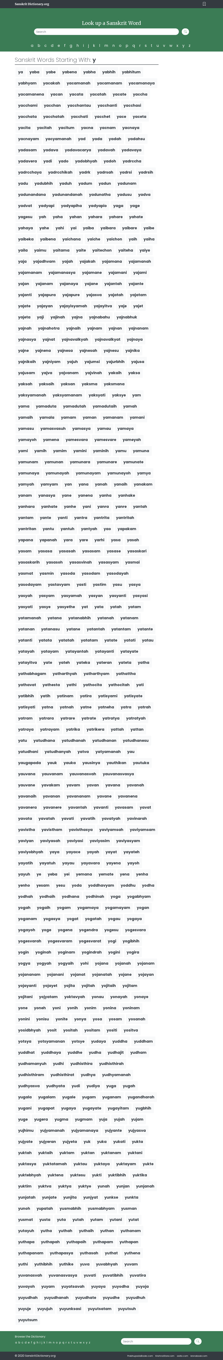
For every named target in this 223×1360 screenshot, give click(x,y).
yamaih (25, 417)
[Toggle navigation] (204, 4)
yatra (126, 707)
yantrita (101, 517)
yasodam (91, 573)
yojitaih (108, 985)
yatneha (106, 707)
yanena (85, 495)
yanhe (70, 506)
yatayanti (104, 651)
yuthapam (103, 1241)
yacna (87, 127)
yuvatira (138, 1275)
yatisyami (107, 695)
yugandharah (141, 1097)
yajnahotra (49, 328)
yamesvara (77, 439)
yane (66, 495)
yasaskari (137, 551)
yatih (45, 695)
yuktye (84, 1186)
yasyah (25, 595)
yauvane (26, 785)
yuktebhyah (29, 1175)
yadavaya (131, 150)
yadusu (124, 194)
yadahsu (136, 138)
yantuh (67, 528)
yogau (114, 918)
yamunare (107, 461)
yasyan (96, 595)
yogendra (88, 929)
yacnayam (28, 138)
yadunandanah (67, 194)
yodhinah (95, 896)
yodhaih (47, 896)
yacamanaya (142, 83)
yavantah (77, 807)
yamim (60, 450)
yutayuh (26, 1230)
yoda (77, 885)
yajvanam (69, 372)
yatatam (89, 640)
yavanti (101, 807)
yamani (137, 417)
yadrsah (105, 172)
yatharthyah (65, 673)
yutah (78, 1219)
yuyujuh (45, 1308)
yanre (121, 506)
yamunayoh (119, 473)
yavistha (26, 829)
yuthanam (131, 1230)
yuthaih (86, 1230)
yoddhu (128, 885)
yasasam (91, 551)
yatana (55, 617)
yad (82, 138)
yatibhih (26, 695)
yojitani (25, 996)
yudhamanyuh (32, 1063)
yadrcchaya (30, 172)
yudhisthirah (111, 1063)
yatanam (129, 617)
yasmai (132, 562)
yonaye (141, 996)
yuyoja (142, 1286)
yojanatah (102, 974)
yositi (112, 1030)
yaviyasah (50, 840)
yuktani (135, 1152)
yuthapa (26, 1241)
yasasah (67, 551)
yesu (60, 885)
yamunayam (88, 473)
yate (47, 662)
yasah (133, 539)
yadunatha (100, 194)
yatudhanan (104, 740)
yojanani (55, 974)
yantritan (27, 528)
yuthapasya (61, 1253)
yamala (46, 417)
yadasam (27, 150)
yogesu (111, 929)
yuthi (23, 1264)
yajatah (115, 294)
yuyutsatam (100, 1308)
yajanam (44, 283)
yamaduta (46, 406)
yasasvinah (80, 562)
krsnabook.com (199, 1355)
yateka (83, 662)
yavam (73, 785)
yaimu (40, 250)
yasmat (25, 573)
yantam (25, 517)
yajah (67, 261)
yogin (23, 952)
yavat (145, 807)
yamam (68, 417)
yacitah (44, 127)
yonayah (118, 996)
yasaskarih (29, 562)
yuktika (140, 1175)
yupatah (45, 1208)
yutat (133, 1219)
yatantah (96, 629)
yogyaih (66, 963)
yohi (84, 963)
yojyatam (48, 996)
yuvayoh (26, 1286)
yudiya (93, 1085)
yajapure (71, 294)
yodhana (70, 896)
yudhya (88, 1074)
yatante (145, 629)
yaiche (93, 239)
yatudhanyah (58, 751)
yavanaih (27, 796)
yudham (138, 1052)
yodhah (25, 896)
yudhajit (116, 1052)
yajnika (132, 350)
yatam (134, 606)
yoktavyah (74, 996)
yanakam (143, 484)
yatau (147, 640)
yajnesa (65, 350)
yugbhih (143, 1108)
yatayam (50, 651)
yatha (143, 662)
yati (140, 684)
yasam (25, 551)
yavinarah (137, 818)
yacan (57, 94)
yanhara (26, 506)
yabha (89, 72)
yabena (69, 72)
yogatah (93, 918)
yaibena (48, 239)
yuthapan (129, 1241)
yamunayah (57, 473)
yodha (148, 885)
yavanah (135, 785)
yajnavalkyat (107, 339)
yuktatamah (55, 1163)
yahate (136, 216)
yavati (67, 818)
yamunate (133, 461)
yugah (129, 1085)
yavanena (127, 796)
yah (42, 216)
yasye (45, 606)
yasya (135, 584)
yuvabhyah (107, 1264)
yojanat (77, 974)
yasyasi (140, 595)
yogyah (44, 963)
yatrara (46, 718)
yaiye (145, 250)
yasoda (67, 573)
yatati (130, 640)
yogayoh (26, 929)
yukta (137, 1141)
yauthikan (116, 762)
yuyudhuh (135, 1297)
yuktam (66, 1152)
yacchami (27, 105)
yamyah (26, 484)
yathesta (51, 684)
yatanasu (50, 629)
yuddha (119, 1041)
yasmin (47, 573)
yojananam (29, 974)
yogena (65, 929)
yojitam (129, 985)
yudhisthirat (62, 1074)
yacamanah (78, 83)
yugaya (68, 1108)
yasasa (45, 551)
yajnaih (73, 328)
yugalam (47, 1097)
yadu (23, 183)
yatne (85, 707)
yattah (117, 729)
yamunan (54, 461)
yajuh (72, 361)
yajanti (25, 294)
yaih (133, 239)
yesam (42, 885)
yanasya (46, 495)
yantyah (89, 528)
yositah (70, 1030)
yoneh (40, 1007)
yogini (114, 952)
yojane (125, 974)
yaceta (139, 116)
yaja (22, 261)
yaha (58, 216)
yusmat (25, 1219)
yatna (47, 707)
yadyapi (46, 205)
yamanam (113, 417)
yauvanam (52, 773)
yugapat (46, 1108)
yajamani (117, 272)
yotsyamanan (51, 1041)
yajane (91, 283)
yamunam (28, 461)
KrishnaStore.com (164, 1355)
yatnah (67, 707)
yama (23, 406)
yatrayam (49, 729)
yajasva (94, 294)
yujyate (25, 1141)
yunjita (70, 1197)
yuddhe (75, 1052)
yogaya (134, 918)
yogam (64, 907)
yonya (80, 1019)
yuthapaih (76, 1241)
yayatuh (47, 863)
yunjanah (145, 1186)
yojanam (146, 963)
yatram (25, 718)
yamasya (81, 428)
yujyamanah (52, 1130)
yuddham (143, 1041)
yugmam (84, 1119)
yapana (25, 539)
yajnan (115, 328)
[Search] (106, 31)
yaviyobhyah (30, 851)
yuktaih (45, 1152)
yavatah (47, 818)
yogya (24, 963)
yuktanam (111, 1152)
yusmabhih (70, 1208)
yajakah (87, 261)
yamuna (141, 450)
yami (23, 450)
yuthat (111, 1253)
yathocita (92, 684)
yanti (63, 517)
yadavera (27, 161)
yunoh (24, 1208)
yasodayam (29, 584)
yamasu (26, 428)
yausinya (91, 762)
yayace (73, 851)
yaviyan (26, 840)
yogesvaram (60, 941)
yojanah (123, 963)
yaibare (129, 227)
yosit (52, 1030)
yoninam (131, 1007)
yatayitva (27, 662)
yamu (120, 450)
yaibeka (26, 239)
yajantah (113, 283)
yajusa (137, 361)
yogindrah (92, 952)
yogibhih (131, 941)
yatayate (129, 651)
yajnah (25, 328)
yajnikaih (27, 361)
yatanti (25, 640)
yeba (52, 874)
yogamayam (117, 907)
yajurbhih (115, 361)
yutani (116, 1219)
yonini (24, 1019)
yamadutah (74, 406)
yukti (97, 1175)
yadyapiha (71, 205)
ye (39, 874)
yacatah (98, 94)
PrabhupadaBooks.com (140, 1355)
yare (83, 539)
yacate (119, 94)
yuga (111, 1085)
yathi (71, 684)
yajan (23, 283)
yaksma (89, 383)
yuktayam (126, 1163)
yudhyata (55, 1085)
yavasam (124, 807)
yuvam (131, 1264)
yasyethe (66, 606)
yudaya (98, 1041)
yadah (115, 138)
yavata (25, 818)
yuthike (66, 1264)
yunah (104, 1186)
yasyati (25, 606)
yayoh (133, 863)
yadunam (127, 183)
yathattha (126, 673)
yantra (80, 517)
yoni (56, 1007)
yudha (95, 1052)
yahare (116, 216)
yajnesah (88, 350)
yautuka (141, 762)
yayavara (90, 863)
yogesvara (135, 929)
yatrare (67, 718)
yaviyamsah (111, 829)
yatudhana (44, 740)
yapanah (48, 539)
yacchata (27, 116)
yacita (24, 127)
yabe (51, 72)
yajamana (112, 261)
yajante (136, 283)
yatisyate (133, 695)
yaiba (88, 227)
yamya (144, 473)
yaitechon (102, 250)
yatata (45, 640)
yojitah (88, 985)
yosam (115, 1019)
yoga (116, 896)
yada (97, 138)
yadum (85, 183)
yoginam (66, 952)
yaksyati (97, 395)
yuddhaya (51, 1052)
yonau (98, 996)
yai (73, 227)
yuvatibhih (113, 1275)
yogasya (51, 918)
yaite (81, 250)
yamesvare (105, 439)
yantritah (125, 517)
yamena (51, 439)
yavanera (27, 807)
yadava (50, 150)
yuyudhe (111, 1297)
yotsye (78, 1041)
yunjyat (90, 1197)
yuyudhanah (56, 1297)
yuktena (55, 1175)
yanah (101, 484)
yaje (122, 305)
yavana (112, 785)
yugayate (92, 1108)
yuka (102, 1141)
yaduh (65, 183)
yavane (104, 796)
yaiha (149, 239)
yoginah (43, 952)
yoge (46, 929)
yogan (143, 907)
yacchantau (79, 105)
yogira (133, 952)
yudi (76, 1085)
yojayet (50, 985)
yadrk (84, 172)
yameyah (132, 439)
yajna (77, 317)
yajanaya (69, 283)
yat (85, 606)
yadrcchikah (60, 172)
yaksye (119, 395)
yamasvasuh (53, 428)
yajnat (49, 339)
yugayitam (118, 1108)
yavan (93, 785)
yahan (75, 216)
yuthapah (50, 1241)
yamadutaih (105, 406)
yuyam (48, 1286)
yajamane (92, 272)
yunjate (49, 1197)
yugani (25, 1108)
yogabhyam (139, 896)
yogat (72, 918)
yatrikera (95, 729)
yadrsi (126, 172)
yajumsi (92, 361)
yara (68, 539)
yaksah (25, 383)
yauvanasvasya (118, 773)
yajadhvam (44, 261)
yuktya (64, 1186)
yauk (52, 762)
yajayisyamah (73, 305)
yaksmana (114, 383)
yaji (40, 317)
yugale (68, 1097)
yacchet (102, 116)
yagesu (25, 216)
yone (23, 1007)
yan (68, 484)
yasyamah (71, 595)
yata (98, 606)
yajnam (94, 328)
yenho (24, 885)
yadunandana (32, 194)
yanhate (49, 506)
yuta (61, 1219)
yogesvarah (29, 941)
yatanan (26, 629)
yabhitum (131, 72)
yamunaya (28, 473)
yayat (111, 851)
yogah (24, 907)
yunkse (111, 1197)
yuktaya (102, 1163)
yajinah (58, 317)
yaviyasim (100, 840)
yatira (86, 695)
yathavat (27, 684)
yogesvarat (90, 941)
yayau (68, 863)
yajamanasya (61, 272)
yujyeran (47, 1141)
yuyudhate (85, 1297)
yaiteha (125, 250)
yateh (64, 662)
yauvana (26, 773)
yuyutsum (27, 1319)
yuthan (107, 1230)
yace (121, 116)
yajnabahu (99, 317)
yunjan (123, 1186)
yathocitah (119, 684)
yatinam (65, 695)
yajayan (45, 305)
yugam (89, 1097)
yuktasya (27, 1163)
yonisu (42, 1019)
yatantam (121, 629)
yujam (137, 1119)
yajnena (43, 350)
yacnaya (130, 127)
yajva (46, 372)
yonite (62, 1019)
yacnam (108, 127)
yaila (23, 250)
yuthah (65, 1230)
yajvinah (93, 372)
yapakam (127, 528)
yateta (124, 662)
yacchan (52, 105)
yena (124, 874)
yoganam (27, 918)
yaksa (134, 372)
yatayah (26, 651)
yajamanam (30, 272)
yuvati (90, 1275)
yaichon (114, 239)
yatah (116, 606)
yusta (44, 1219)
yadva (144, 194)
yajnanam (138, 328)
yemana (84, 874)
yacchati (79, 116)
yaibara (108, 227)
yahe (44, 227)
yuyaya (98, 1286)
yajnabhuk (127, 317)
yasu (117, 584)
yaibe (149, 227)
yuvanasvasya (63, 1275)
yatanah (105, 617)
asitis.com (182, 1355)
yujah (119, 1119)
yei (67, 874)
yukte (148, 1163)
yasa (116, 539)
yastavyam (59, 584)
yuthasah (89, 1253)
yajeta (24, 317)
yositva (131, 1030)
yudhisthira (81, 1063)
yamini (80, 450)
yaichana (71, 239)
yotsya (24, 1041)
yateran (104, 662)
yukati (119, 1141)
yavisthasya (81, 829)
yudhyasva (29, 1085)
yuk (87, 1141)
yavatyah (111, 818)
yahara (95, 216)
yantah (140, 506)
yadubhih (43, 183)
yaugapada (29, 762)
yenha (142, 874)
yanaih (120, 484)
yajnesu (111, 350)
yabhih (109, 72)
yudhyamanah (116, 1074)
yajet (138, 305)
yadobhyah (86, 161)
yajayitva (103, 305)
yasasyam (108, 562)
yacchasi (132, 105)
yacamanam (109, 83)
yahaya (25, 227)
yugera (41, 1119)
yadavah (106, 150)
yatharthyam (96, 673)
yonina (109, 1007)
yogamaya (88, 907)
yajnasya (27, 339)
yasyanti (117, 595)
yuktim (25, 1186)
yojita (69, 985)
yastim (99, 584)
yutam (96, 1219)
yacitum (66, 127)
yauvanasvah (83, 773)
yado (63, 161)
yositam (92, 1030)
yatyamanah (108, 751)
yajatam (138, 294)
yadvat (25, 205)
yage (135, 205)
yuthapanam (30, 1253)
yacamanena (31, 94)
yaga (118, 205)
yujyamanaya (84, 1130)
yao (107, 528)
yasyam (47, 595)
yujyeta (70, 1141)
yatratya (111, 718)
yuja (103, 1119)
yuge (23, 1119)
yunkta (131, 1197)
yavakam (50, 785)
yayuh (24, 874)
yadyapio (98, 205)
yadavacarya (78, 150)
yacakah (51, 83)
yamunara (80, 461)
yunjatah (27, 1197)
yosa (97, 1019)
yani (87, 506)
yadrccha (132, 161)
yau (130, 751)
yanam (25, 495)
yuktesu (77, 1175)
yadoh (110, 161)
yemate (106, 874)
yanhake (126, 495)
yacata (76, 94)
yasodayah (118, 573)
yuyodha (120, 1286)
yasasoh (54, 562)
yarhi (99, 539)
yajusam (26, 372)
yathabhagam (32, 673)
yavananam (78, 796)
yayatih (25, 863)
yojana (101, 963)
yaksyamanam (67, 395)
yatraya (26, 729)
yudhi (58, 1063)
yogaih (43, 907)
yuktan (88, 1152)
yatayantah (76, 651)
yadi (47, 161)
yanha (105, 495)
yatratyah (136, 718)
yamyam (49, 484)
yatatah (66, 640)
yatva (83, 751)
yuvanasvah (30, 1275)
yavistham (51, 829)
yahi (60, 227)
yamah (130, 406)
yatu (22, 740)
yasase (114, 551)
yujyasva (137, 1130)
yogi (112, 941)
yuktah (25, 1152)
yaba (34, 72)
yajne (23, 350)
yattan (137, 729)
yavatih (87, 818)
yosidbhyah (29, 1030)
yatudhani (28, 751)
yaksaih (46, 383)
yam (136, 395)
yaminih (101, 450)
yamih (40, 450)
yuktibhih (117, 1175)
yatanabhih (79, 617)
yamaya (125, 428)
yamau (104, 428)
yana (84, 484)
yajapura (47, 294)
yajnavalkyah (75, 339)
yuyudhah (28, 1297)
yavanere (52, 807)
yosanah (136, 1019)
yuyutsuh (127, 1308)
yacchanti (107, 105)
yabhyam (27, 83)
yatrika (73, 729)
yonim (90, 1007)
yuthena (132, 1253)
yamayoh (27, 439)
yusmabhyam (101, 1208)
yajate (24, 305)
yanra (103, 506)
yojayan (146, 974)
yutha (46, 1230)
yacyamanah (58, 138)
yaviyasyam (128, 840)
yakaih (115, 372)
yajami (140, 272)
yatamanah (29, 617)
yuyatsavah (72, 1286)
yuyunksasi (70, 1308)
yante (45, 517)
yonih (72, 1007)
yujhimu (26, 1130)
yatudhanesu (136, 740)
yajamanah (140, 261)
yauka (70, 762)
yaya (54, 851)
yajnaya (135, 339)
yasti (81, 584)
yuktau (80, 1163)
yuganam (111, 1097)
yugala (25, 1097)
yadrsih (146, 172)
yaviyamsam (142, 829)
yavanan (51, 796)
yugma (61, 1119)
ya (20, 72)
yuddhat (26, 1052)
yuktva (44, 1186)
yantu (48, 528)
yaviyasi (75, 840)
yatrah (144, 707)
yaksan (68, 383)
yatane (73, 629)
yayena (113, 863)
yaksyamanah (32, 395)
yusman (129, 1208)
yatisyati (26, 707)
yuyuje (24, 1308)
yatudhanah (74, 740)
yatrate (89, 718)
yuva (85, 1264)
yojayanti (27, 985)
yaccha (140, 94)
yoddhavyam (101, 885)
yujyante (113, 1130)
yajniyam (51, 361)
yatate (110, 640)
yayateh (132, 851)
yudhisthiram (31, 1074)
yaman (90, 417)
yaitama (61, 250)
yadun (105, 183)
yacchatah (53, 116)
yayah (93, 851)
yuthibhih (43, 1264)
